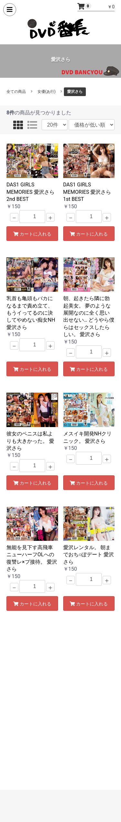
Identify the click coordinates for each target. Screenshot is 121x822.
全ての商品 (16, 91)
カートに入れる (32, 234)
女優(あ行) (46, 91)
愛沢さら (75, 91)
